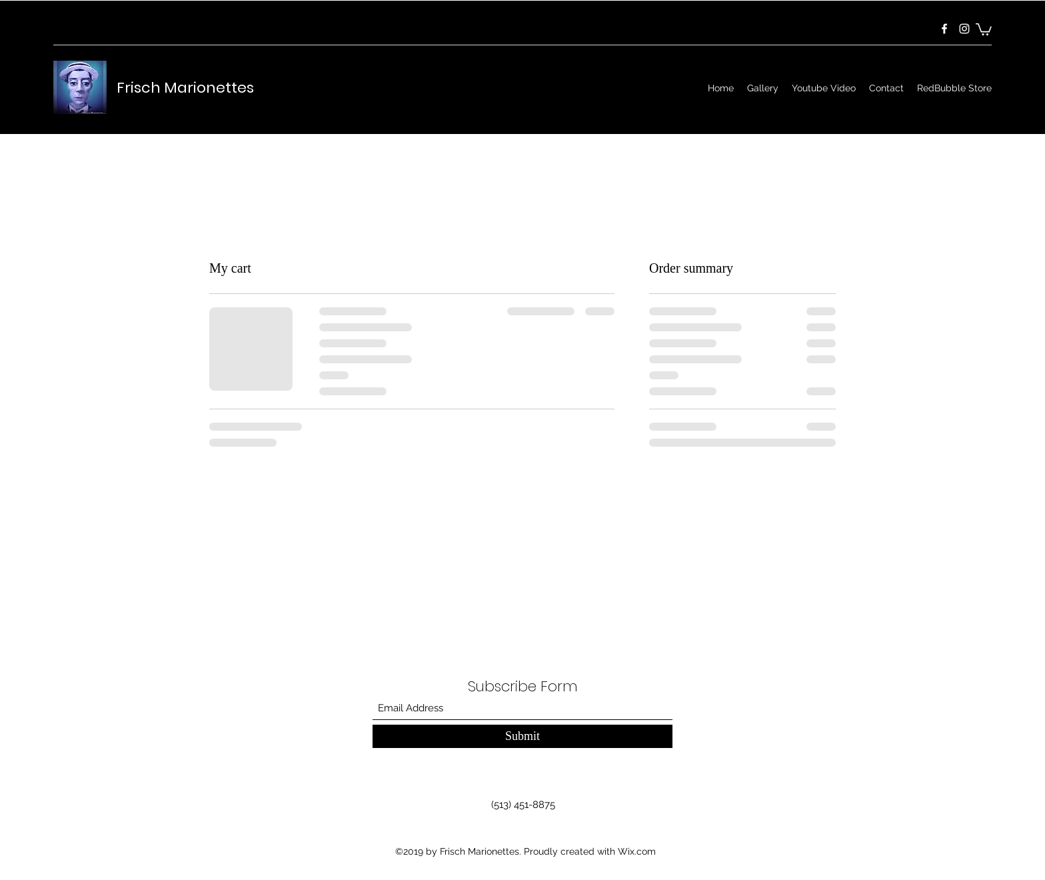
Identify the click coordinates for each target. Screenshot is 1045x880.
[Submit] (522, 736)
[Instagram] (964, 28)
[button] (984, 28)
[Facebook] (944, 28)
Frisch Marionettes (185, 87)
